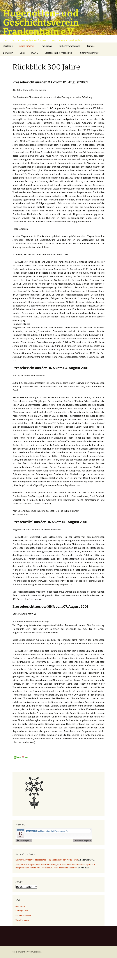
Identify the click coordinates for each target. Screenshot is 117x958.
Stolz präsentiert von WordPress (27, 951)
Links (22, 52)
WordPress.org (22, 920)
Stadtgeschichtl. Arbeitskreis (58, 52)
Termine (91, 45)
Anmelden (20, 906)
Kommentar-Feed (24, 915)
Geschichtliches (26, 45)
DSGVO (34, 52)
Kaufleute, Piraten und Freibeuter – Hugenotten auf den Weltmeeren (47, 859)
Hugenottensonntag (89, 52)
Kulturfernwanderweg (69, 45)
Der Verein (8, 52)
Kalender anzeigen (82, 841)
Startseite (8, 45)
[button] (24, 840)
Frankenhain (46, 45)
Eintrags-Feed (22, 910)
